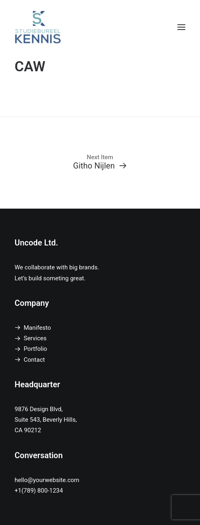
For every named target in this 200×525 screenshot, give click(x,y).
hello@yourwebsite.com (47, 480)
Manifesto (37, 327)
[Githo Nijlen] (100, 162)
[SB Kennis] (38, 27)
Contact (34, 359)
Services (35, 338)
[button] (181, 27)
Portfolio (35, 348)
